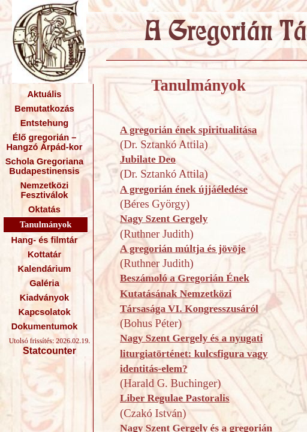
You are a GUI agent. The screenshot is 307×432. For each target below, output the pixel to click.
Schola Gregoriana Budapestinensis (44, 166)
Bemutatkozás (44, 108)
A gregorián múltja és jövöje (183, 248)
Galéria (44, 283)
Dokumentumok (44, 326)
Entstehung (44, 123)
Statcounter (49, 351)
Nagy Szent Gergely (163, 218)
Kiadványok (44, 297)
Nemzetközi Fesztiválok (44, 190)
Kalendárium (44, 269)
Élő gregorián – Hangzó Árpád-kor (44, 142)
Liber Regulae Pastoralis (175, 398)
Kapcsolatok (44, 312)
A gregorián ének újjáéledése (184, 189)
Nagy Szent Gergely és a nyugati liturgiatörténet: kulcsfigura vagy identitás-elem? (193, 353)
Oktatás (44, 209)
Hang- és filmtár (44, 240)
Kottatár (44, 254)
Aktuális (44, 94)
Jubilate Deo (148, 159)
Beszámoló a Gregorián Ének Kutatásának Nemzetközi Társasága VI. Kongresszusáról (189, 293)
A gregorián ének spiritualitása (188, 130)
